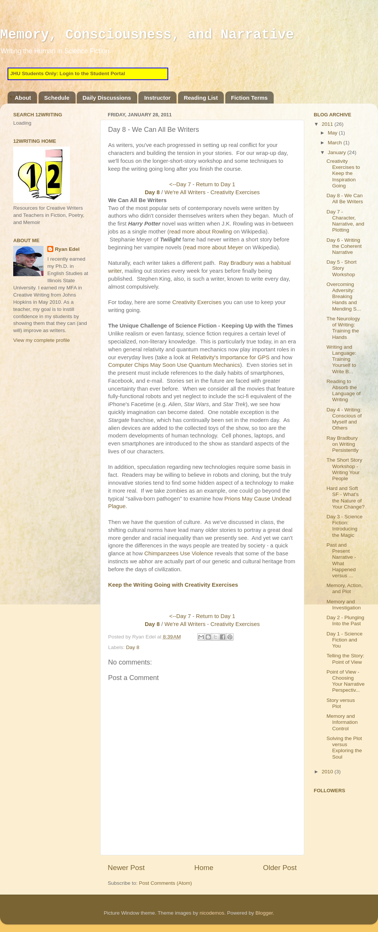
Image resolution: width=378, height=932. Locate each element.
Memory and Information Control (342, 722)
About (23, 97)
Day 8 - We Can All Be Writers (345, 198)
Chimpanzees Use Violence (178, 553)
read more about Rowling (200, 232)
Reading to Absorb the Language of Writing (344, 391)
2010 (328, 771)
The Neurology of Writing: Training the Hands (343, 328)
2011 (328, 124)
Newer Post (126, 868)
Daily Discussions (106, 97)
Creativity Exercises (235, 192)
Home (203, 868)
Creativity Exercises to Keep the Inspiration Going (343, 173)
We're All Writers (185, 192)
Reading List (201, 97)
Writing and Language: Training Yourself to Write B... (341, 359)
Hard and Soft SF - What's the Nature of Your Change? (346, 497)
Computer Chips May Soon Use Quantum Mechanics (174, 365)
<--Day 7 (180, 184)
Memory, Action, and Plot (345, 588)
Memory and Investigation (344, 605)
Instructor (157, 97)
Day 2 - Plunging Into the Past (345, 620)
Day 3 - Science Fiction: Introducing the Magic (345, 526)
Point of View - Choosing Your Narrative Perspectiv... (346, 681)
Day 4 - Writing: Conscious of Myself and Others (344, 419)
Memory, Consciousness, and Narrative (147, 35)
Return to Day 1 (215, 184)
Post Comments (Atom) (165, 883)
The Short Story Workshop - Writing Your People (345, 469)
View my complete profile (41, 340)
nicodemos (212, 913)
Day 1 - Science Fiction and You (345, 640)
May (333, 133)
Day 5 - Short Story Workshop (342, 268)
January (337, 152)
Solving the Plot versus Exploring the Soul (344, 748)
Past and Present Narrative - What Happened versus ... (341, 560)
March (335, 142)
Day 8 (152, 192)
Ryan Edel (67, 249)
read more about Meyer (214, 247)
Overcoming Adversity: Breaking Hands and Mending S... (344, 296)
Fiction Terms (249, 97)
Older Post (280, 868)
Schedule (57, 97)
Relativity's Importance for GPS (231, 357)
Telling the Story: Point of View (345, 659)
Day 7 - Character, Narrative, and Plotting (345, 221)
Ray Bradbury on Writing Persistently (343, 444)
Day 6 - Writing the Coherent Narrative (344, 246)
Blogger (264, 913)
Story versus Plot (341, 703)
